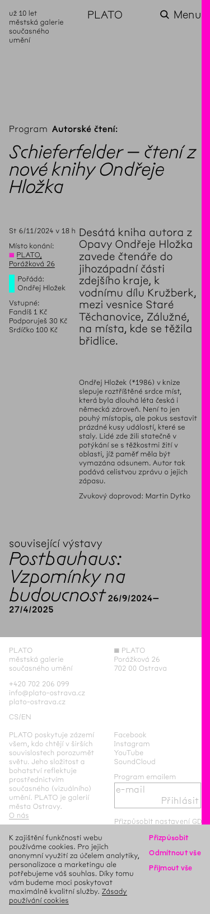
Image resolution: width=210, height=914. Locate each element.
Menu (187, 15)
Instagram (132, 743)
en (26, 717)
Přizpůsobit (168, 837)
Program (28, 129)
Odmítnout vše (175, 853)
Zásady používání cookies (68, 895)
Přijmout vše (170, 868)
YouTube (129, 752)
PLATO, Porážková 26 (32, 259)
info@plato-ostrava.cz (47, 693)
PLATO (105, 15)
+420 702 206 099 (39, 684)
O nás (19, 815)
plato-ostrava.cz (37, 702)
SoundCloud (135, 761)
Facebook (130, 735)
